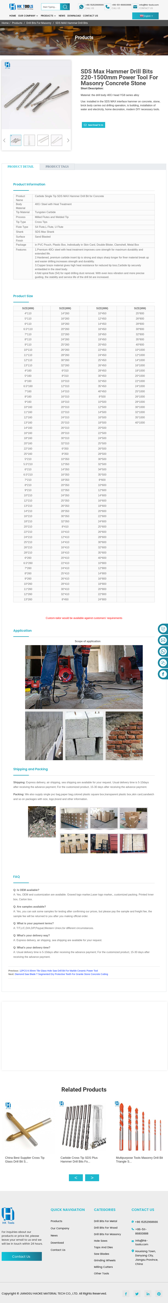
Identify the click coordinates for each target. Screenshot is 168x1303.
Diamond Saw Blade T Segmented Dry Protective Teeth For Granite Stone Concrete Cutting (61, 974)
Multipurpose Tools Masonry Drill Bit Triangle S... (139, 1157)
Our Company (28, 16)
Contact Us (90, 16)
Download (74, 16)
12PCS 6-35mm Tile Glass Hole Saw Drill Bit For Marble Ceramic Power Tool (59, 970)
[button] (67, 140)
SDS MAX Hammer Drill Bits (71, 23)
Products (48, 16)
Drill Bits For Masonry (38, 23)
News (62, 16)
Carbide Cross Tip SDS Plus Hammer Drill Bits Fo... (80, 1157)
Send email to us (95, 125)
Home (12, 16)
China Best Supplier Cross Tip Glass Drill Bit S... (24, 1157)
